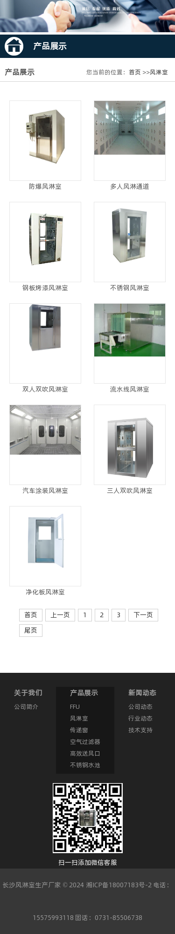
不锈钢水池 (85, 765)
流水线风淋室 (129, 389)
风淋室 (159, 72)
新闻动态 (142, 693)
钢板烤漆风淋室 (45, 287)
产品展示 (84, 693)
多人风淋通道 (129, 186)
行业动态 (140, 718)
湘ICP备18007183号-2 (119, 885)
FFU (75, 706)
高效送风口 (85, 753)
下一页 (143, 615)
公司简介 (26, 706)
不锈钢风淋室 (129, 287)
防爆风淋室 (45, 186)
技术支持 (140, 730)
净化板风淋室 (45, 592)
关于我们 (28, 693)
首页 (135, 72)
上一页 (60, 615)
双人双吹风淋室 (45, 389)
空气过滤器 (85, 741)
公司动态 (140, 706)
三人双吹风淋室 (130, 490)
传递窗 (79, 730)
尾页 (30, 630)
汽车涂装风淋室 (45, 490)
